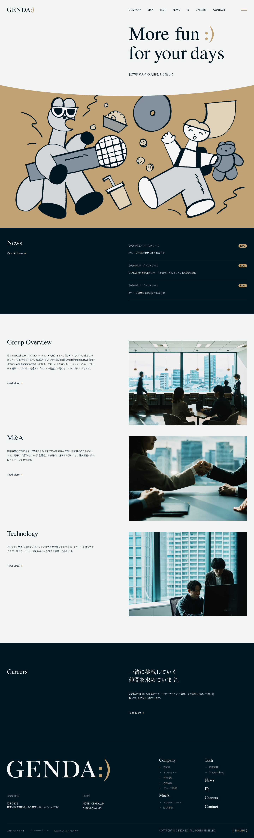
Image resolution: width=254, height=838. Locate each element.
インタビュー (170, 772)
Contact (211, 807)
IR (188, 9)
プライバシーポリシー (39, 830)
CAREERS (201, 9)
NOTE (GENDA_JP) (93, 803)
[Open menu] (244, 10)
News (209, 781)
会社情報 (167, 777)
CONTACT (219, 9)
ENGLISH (240, 830)
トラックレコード (172, 802)
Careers (211, 798)
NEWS (176, 9)
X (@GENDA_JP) (92, 807)
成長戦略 (167, 783)
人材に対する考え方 (15, 830)
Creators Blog (216, 772)
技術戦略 (213, 767)
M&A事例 (168, 807)
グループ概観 (170, 788)
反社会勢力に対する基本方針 (66, 830)
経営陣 (166, 767)
